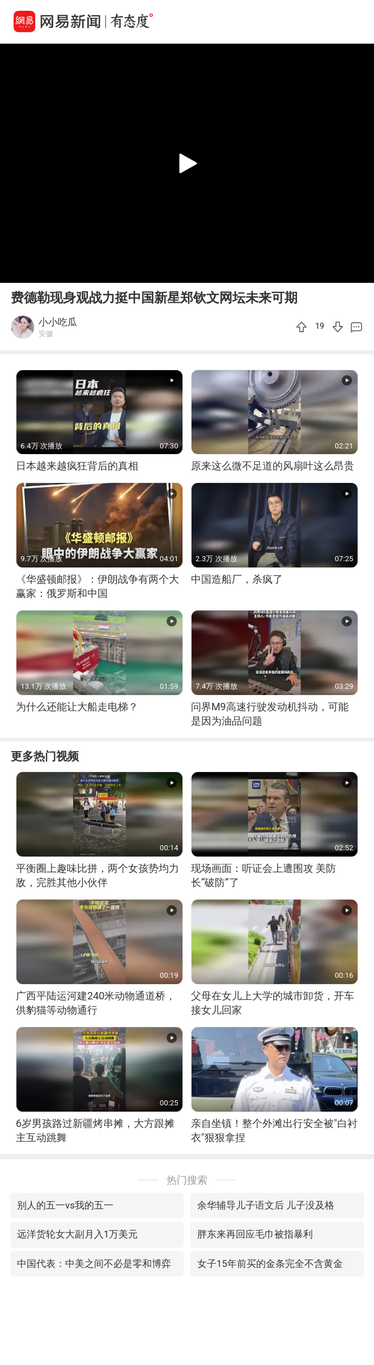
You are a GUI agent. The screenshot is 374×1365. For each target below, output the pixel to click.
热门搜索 (187, 1180)
